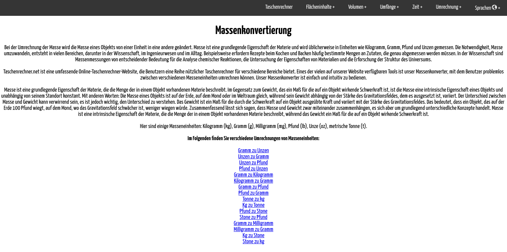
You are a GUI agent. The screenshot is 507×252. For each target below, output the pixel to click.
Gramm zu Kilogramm (253, 175)
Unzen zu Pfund (253, 163)
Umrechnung (447, 7)
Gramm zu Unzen (253, 151)
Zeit (415, 7)
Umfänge (388, 7)
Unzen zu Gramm (253, 157)
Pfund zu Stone (253, 211)
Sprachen (486, 8)
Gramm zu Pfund (253, 187)
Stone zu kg (253, 242)
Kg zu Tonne (253, 205)
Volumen (355, 7)
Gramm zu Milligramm (253, 223)
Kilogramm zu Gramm (253, 181)
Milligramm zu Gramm (253, 229)
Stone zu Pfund (253, 217)
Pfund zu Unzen (253, 169)
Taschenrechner (279, 7)
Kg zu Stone (254, 236)
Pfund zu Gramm (253, 193)
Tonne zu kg (253, 199)
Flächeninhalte (318, 7)
